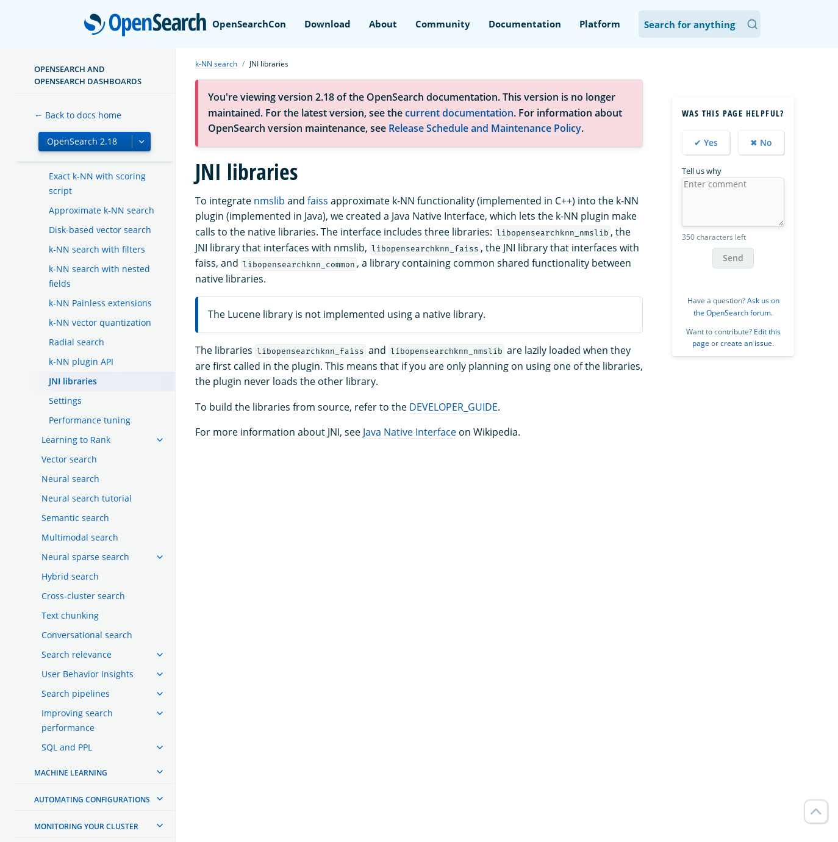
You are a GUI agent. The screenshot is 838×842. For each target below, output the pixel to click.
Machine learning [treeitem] (70, 773)
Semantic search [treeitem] (75, 518)
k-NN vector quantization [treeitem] (100, 322)
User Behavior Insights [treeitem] (87, 674)
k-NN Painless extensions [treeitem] (100, 303)
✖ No (761, 142)
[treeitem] (160, 440)
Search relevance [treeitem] (76, 654)
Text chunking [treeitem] (70, 615)
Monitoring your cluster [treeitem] (86, 826)
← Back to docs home (77, 115)
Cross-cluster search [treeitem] (83, 596)
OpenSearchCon (249, 24)
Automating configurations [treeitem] (92, 799)
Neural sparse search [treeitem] (85, 557)
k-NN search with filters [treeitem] (97, 249)
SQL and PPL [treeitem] (66, 747)
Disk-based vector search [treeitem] (100, 230)
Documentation (525, 24)
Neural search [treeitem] (70, 478)
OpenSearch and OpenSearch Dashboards (87, 75)
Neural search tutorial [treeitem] (86, 498)
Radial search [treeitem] (76, 342)
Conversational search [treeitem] (86, 635)
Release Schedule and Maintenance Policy (485, 128)
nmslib (269, 200)
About (383, 24)
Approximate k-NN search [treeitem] (101, 210)
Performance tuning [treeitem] (90, 420)
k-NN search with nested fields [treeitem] (99, 276)
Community (442, 24)
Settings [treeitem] (65, 400)
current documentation (459, 113)
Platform (599, 24)
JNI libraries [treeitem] (73, 381)
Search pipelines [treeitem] (75, 693)
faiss (317, 200)
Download (327, 24)
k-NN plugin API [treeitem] (81, 361)
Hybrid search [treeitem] (70, 576)
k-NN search (216, 64)
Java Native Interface (409, 432)
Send (733, 258)
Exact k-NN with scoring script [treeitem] (97, 183)
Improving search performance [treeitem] (77, 720)
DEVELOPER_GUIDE (453, 407)
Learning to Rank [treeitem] (75, 439)
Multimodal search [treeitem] (79, 537)
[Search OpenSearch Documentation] (700, 24)
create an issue (746, 343)
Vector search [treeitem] (69, 459)
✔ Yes (706, 142)
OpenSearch (148, 25)
